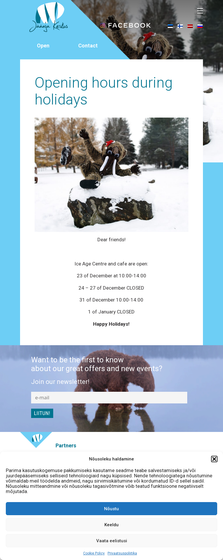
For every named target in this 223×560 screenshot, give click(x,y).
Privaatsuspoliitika (122, 553)
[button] (214, 459)
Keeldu (111, 524)
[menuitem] (170, 26)
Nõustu (111, 508)
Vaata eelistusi (111, 540)
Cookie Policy (94, 553)
